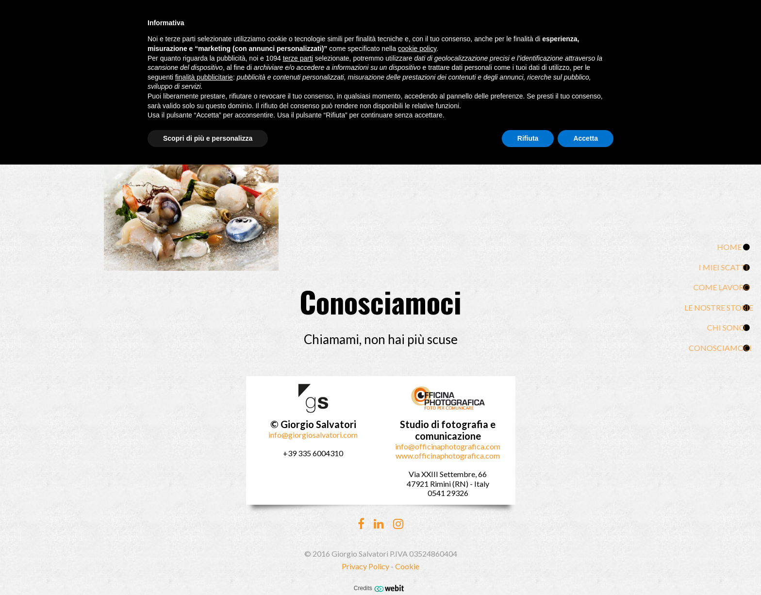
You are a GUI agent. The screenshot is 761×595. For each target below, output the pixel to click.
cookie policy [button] (417, 48)
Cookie (407, 566)
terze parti (298, 58)
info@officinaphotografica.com (447, 446)
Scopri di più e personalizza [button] (207, 138)
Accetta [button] (585, 138)
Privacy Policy (365, 566)
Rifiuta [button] (528, 138)
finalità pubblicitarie (204, 77)
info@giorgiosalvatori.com (313, 434)
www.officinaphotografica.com (448, 455)
